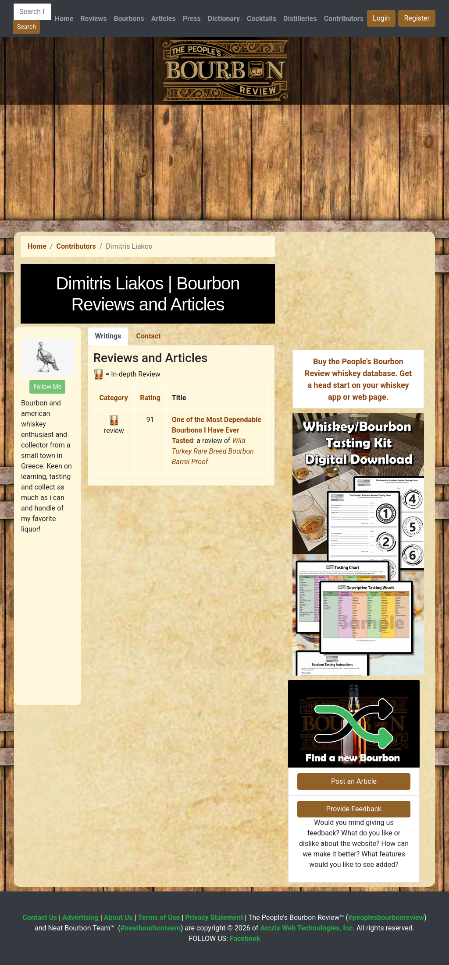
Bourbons (129, 18)
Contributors (343, 18)
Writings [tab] (108, 336)
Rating (150, 398)
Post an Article (354, 781)
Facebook (245, 938)
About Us (118, 917)
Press (192, 18)
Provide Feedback (353, 809)
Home (64, 18)
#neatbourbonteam (151, 928)
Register (417, 18)
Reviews (94, 18)
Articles (163, 18)
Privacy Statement (214, 917)
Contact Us (39, 917)
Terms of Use (159, 917)
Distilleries (300, 18)
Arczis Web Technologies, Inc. (307, 928)
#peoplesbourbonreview (386, 917)
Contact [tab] (148, 336)
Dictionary (224, 18)
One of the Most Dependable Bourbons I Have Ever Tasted (216, 430)
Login (381, 18)
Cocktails (261, 18)
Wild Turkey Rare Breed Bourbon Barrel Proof (213, 451)
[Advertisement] (224, 166)
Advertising (80, 917)
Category (114, 398)
